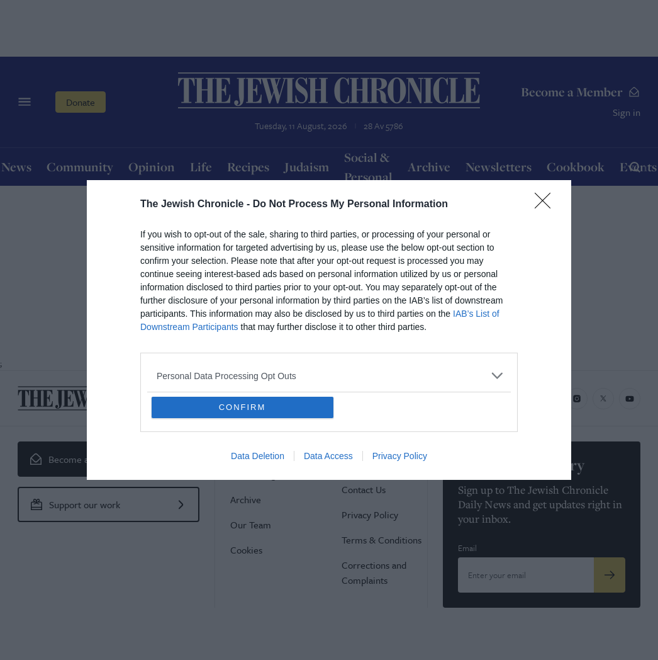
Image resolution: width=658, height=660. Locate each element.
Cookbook (576, 166)
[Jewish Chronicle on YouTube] (629, 398)
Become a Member (580, 91)
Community (80, 166)
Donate (80, 102)
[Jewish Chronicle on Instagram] (577, 398)
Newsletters (499, 166)
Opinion (151, 166)
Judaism (306, 166)
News (16, 166)
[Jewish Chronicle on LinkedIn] (524, 398)
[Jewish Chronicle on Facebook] (550, 398)
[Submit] (609, 575)
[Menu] (24, 102)
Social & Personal (368, 167)
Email (467, 548)
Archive (429, 166)
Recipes (248, 166)
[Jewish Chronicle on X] (603, 398)
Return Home (329, 304)
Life (201, 166)
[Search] (634, 167)
